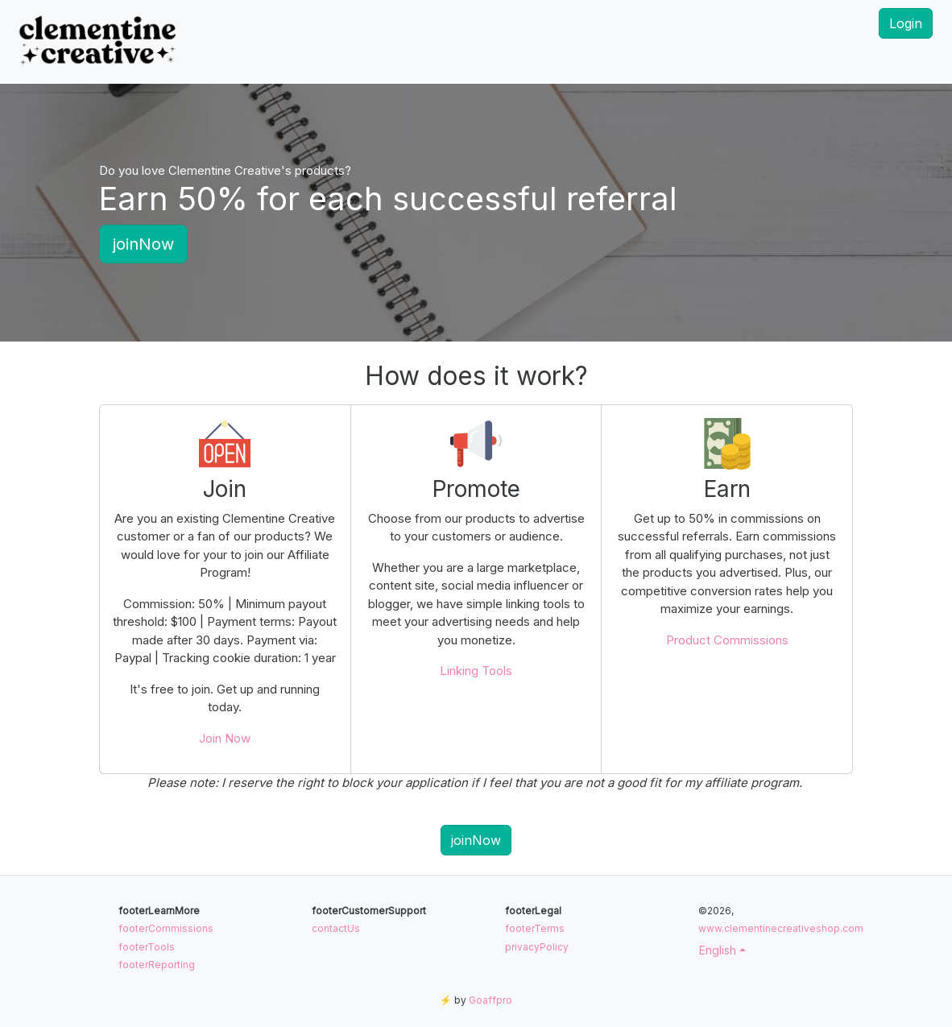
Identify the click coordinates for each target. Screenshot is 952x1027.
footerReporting (156, 965)
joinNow (143, 244)
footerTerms (535, 928)
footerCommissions (165, 928)
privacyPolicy (537, 947)
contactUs (336, 928)
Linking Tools (476, 670)
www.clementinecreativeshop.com (780, 928)
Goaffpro (490, 1000)
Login (905, 23)
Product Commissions (727, 640)
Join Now (224, 738)
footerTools (146, 947)
